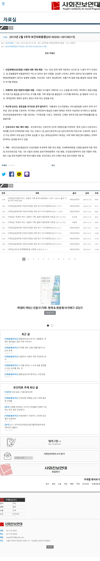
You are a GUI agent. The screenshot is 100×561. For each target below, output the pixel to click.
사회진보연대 (76, 6)
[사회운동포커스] (11, 339)
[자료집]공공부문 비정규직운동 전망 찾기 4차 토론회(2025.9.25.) (35, 244)
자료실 (9, 19)
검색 (98, 6)
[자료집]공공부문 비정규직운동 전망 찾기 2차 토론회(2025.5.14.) (35, 233)
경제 (53, 484)
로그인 (50, 547)
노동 (59, 484)
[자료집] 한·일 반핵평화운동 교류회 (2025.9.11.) (28, 249)
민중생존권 (96, 484)
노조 (1, 514)
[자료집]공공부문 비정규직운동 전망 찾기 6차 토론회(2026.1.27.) (35, 206)
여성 (65, 484)
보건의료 (85, 484)
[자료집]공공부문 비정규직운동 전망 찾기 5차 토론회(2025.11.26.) (35, 211)
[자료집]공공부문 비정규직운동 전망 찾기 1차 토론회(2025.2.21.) (35, 228)
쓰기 (5, 28)
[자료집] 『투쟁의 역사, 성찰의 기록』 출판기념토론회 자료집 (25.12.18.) (37, 217)
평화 (72, 484)
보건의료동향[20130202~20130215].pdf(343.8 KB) (26, 46)
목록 (10, 28)
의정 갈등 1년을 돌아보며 (22, 392)
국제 (78, 484)
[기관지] (8, 392)
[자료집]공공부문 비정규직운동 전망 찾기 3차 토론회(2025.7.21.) (35, 239)
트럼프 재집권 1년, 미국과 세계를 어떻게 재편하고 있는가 (50, 307)
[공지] (7, 407)
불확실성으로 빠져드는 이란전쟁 (32, 374)
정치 (47, 484)
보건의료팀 (9, 43)
